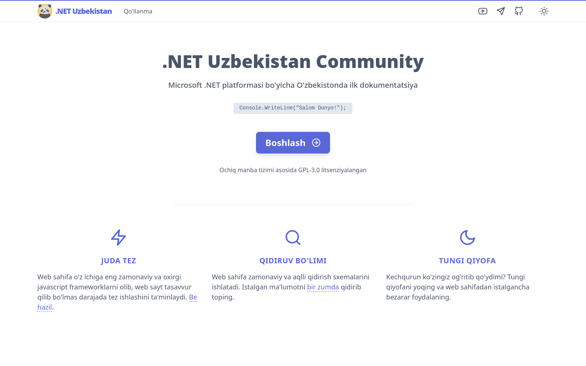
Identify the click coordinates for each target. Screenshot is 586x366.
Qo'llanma (138, 11)
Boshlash (293, 142)
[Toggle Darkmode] (544, 11)
